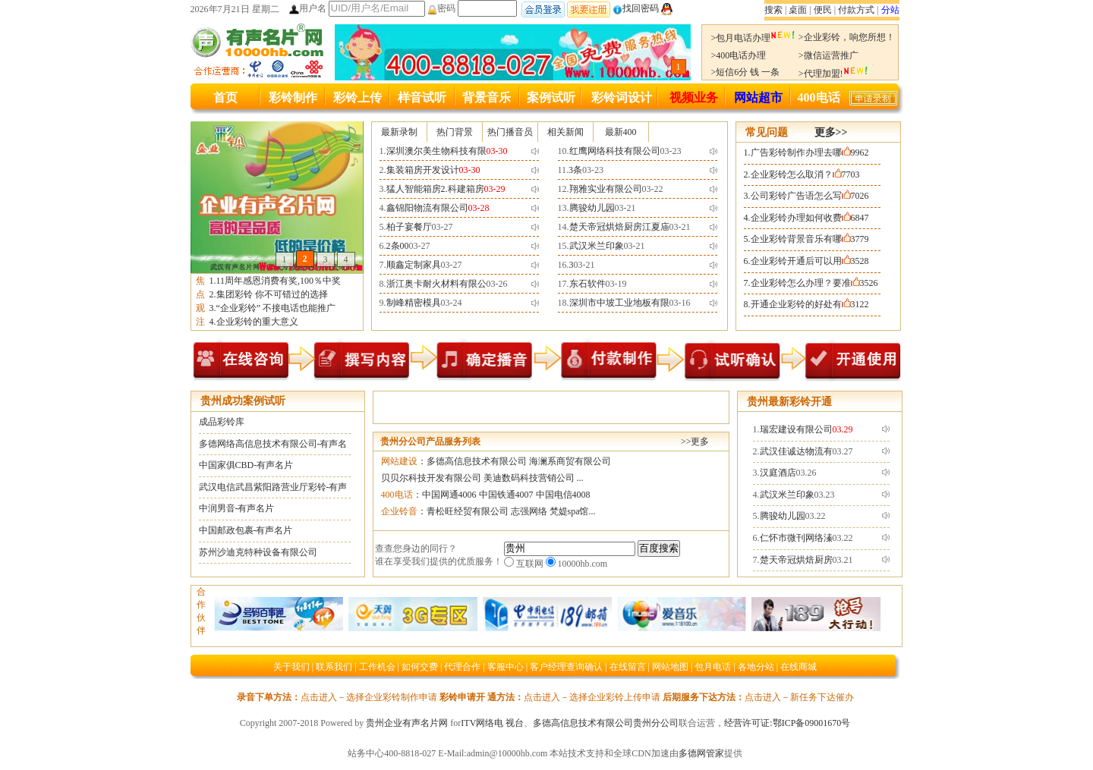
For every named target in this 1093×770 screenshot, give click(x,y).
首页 (225, 97)
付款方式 (856, 10)
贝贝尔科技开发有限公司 (431, 478)
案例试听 (551, 97)
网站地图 (670, 667)
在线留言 (627, 667)
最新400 (621, 132)
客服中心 (505, 667)
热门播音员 (510, 132)
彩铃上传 (357, 97)
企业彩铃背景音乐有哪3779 (810, 239)
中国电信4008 (563, 494)
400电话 (819, 97)
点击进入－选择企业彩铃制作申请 (369, 697)
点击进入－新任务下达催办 (799, 697)
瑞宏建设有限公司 (796, 429)
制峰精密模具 (413, 302)
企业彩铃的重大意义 (257, 321)
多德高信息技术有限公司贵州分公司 (606, 723)
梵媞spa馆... (573, 511)
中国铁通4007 (506, 494)
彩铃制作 (293, 97)
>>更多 (695, 441)
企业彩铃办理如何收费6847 (810, 217)
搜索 (773, 10)
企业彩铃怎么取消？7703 (805, 174)
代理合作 (462, 667)
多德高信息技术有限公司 (477, 461)
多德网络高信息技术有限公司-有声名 (273, 443)
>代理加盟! (833, 73)
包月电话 (713, 667)
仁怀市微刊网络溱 (796, 538)
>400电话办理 (739, 55)
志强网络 (529, 511)
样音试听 (422, 97)
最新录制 (399, 132)
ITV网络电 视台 (492, 723)
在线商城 (798, 667)
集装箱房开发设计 (422, 170)
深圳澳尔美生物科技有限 (436, 151)
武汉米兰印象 (596, 245)
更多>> (831, 132)
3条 (575, 170)
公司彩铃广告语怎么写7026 (810, 195)
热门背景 (454, 132)
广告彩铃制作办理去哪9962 (810, 152)
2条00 (397, 245)
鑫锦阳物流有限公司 (427, 208)
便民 (823, 10)
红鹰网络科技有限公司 (614, 151)
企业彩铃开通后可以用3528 (810, 261)
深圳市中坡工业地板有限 (619, 302)
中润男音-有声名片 (237, 508)
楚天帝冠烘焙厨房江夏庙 (619, 227)
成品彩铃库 (221, 421)
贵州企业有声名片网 (407, 723)
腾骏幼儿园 (592, 208)
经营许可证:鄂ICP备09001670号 (787, 723)
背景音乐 (486, 97)
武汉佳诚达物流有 (796, 451)
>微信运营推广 (828, 55)
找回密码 (636, 8)
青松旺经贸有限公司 (468, 511)
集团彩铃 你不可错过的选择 (272, 294)
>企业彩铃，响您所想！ (846, 37)
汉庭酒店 (778, 472)
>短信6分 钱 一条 (745, 72)
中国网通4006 (449, 494)
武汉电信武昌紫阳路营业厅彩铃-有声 (273, 487)
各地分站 (756, 667)
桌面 (798, 10)
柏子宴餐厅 (409, 227)
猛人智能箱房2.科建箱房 (435, 189)
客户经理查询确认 (566, 667)
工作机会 (377, 667)
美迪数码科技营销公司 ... (534, 478)
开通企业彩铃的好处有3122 (810, 304)
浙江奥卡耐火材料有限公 (436, 283)
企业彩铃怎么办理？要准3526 (814, 283)
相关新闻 (565, 132)
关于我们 (291, 667)
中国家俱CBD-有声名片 (246, 465)
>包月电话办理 (753, 38)
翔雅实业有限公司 (605, 189)
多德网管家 (701, 753)
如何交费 (420, 667)
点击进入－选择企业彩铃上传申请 (592, 697)
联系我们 (334, 667)
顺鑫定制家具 (413, 264)
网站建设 (399, 461)
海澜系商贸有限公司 (570, 461)
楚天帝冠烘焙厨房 (796, 560)
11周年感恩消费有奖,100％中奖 (279, 280)
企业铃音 (399, 511)
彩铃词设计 (621, 97)
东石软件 (587, 283)
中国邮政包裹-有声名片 (246, 530)
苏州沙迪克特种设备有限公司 (258, 552)
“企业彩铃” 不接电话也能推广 (276, 308)
